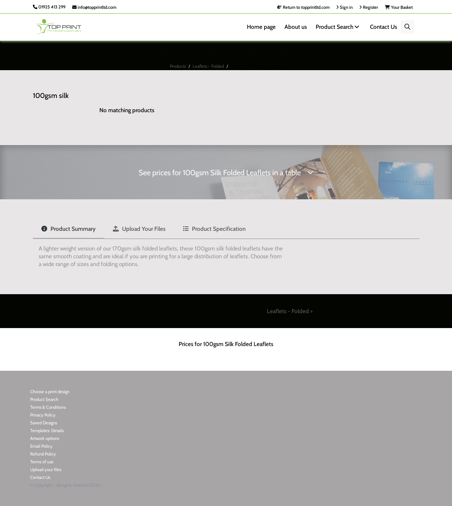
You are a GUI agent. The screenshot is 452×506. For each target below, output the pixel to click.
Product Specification (214, 228)
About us (295, 26)
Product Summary (68, 228)
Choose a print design (50, 391)
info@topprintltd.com (94, 7)
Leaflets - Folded (208, 66)
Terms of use (42, 461)
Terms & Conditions (48, 407)
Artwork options (44, 438)
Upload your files (45, 469)
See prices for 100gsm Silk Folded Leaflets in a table (226, 172)
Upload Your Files (139, 228)
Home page (261, 26)
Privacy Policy (43, 415)
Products (178, 66)
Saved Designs (43, 422)
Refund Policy (43, 454)
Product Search (338, 26)
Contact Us (383, 26)
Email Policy (41, 446)
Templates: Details (47, 430)
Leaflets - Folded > (290, 311)
